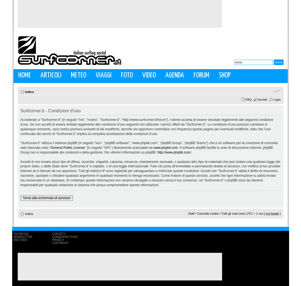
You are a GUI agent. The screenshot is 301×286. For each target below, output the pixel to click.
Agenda (174, 75)
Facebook (21, 233)
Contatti (59, 233)
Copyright (60, 243)
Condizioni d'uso (65, 236)
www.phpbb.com (165, 148)
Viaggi (104, 75)
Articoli (50, 75)
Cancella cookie (208, 213)
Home (24, 75)
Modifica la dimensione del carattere (277, 90)
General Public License (68, 148)
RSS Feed (20, 239)
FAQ (249, 99)
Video (149, 75)
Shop (225, 75)
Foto (127, 75)
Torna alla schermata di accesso (46, 198)
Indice (29, 91)
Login (277, 99)
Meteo (78, 75)
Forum (201, 75)
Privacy (58, 239)
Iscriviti (262, 99)
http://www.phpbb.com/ (174, 152)
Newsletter (23, 236)
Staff (191, 213)
